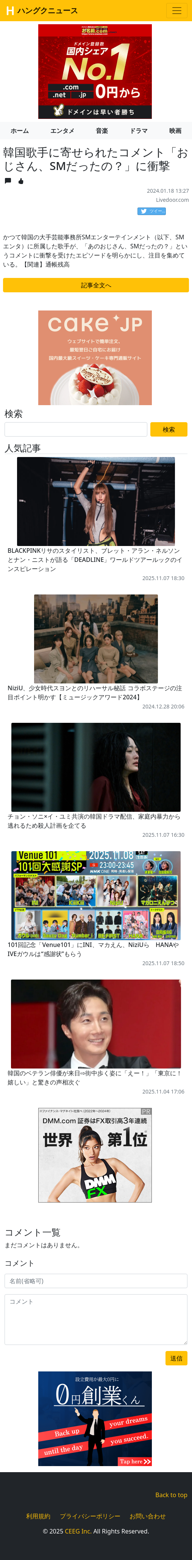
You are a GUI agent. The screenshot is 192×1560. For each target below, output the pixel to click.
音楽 (102, 130)
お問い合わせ (148, 1516)
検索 (169, 429)
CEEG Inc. (78, 1531)
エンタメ (62, 130)
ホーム (20, 130)
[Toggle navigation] (176, 10)
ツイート (153, 211)
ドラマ (139, 130)
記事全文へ (96, 285)
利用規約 (38, 1516)
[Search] (76, 429)
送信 (176, 1358)
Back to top (171, 1495)
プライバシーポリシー (90, 1516)
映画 (175, 130)
